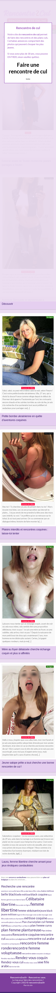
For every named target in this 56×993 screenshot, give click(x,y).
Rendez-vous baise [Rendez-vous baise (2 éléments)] (8, 958)
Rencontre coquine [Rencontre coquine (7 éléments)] (26, 934)
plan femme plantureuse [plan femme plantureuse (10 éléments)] (21, 930)
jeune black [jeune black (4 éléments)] (46, 910)
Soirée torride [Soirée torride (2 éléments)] (14, 967)
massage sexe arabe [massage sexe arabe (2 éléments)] (33, 915)
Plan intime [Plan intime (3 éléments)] (46, 930)
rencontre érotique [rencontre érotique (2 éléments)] (43, 954)
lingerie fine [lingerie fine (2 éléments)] (21, 915)
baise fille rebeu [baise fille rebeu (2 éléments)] (35, 891)
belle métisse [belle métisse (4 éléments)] (23, 894)
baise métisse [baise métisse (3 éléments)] (47, 891)
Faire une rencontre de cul (28, 67)
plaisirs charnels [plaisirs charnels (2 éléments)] (15, 922)
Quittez (28, 79)
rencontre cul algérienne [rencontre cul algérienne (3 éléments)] (17, 939)
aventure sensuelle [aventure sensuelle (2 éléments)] (8, 891)
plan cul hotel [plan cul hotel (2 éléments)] (13, 926)
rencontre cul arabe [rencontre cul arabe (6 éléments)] (41, 938)
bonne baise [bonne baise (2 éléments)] (21, 900)
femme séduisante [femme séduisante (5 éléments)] (29, 910)
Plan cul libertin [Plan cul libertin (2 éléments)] (24, 926)
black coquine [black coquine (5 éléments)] (39, 894)
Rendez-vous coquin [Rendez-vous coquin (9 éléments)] (32, 957)
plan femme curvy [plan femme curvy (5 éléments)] (41, 925)
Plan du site (28, 985)
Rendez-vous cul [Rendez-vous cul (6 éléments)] (12, 962)
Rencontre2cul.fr (18, 977)
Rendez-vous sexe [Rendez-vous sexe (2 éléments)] (30, 963)
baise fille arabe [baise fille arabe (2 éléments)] (23, 891)
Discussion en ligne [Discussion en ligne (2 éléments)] (23, 905)
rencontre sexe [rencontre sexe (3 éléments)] (29, 953)
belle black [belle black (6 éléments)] (8, 894)
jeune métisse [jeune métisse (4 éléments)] (8, 914)
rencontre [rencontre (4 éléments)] (6, 934)
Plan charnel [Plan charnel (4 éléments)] (28, 921)
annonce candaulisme (17, 877)
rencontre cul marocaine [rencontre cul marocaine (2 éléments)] (10, 944)
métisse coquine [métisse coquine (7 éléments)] (35, 918)
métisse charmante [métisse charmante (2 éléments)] (16, 919)
